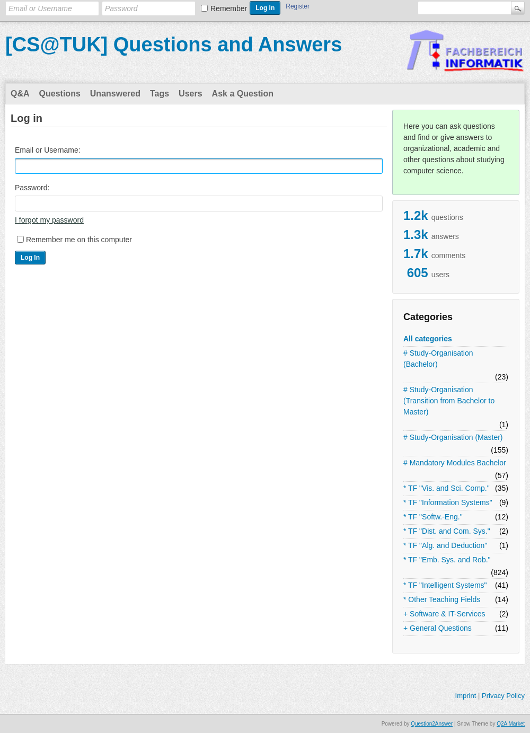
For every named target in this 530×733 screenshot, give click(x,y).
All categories (427, 338)
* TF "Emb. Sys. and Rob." (447, 559)
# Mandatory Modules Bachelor (454, 462)
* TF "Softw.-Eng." (433, 517)
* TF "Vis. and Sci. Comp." (446, 488)
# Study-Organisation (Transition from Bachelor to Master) (448, 400)
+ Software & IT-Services (444, 614)
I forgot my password (49, 220)
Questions (60, 93)
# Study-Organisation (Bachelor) (438, 358)
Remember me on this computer (79, 239)
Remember (228, 8)
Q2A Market (511, 724)
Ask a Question (242, 93)
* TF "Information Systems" (447, 502)
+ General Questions (437, 628)
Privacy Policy (503, 696)
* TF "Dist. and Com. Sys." (446, 531)
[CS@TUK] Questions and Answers (173, 44)
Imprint (465, 696)
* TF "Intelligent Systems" (445, 585)
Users (190, 93)
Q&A (20, 93)
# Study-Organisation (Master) (453, 437)
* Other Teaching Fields (441, 599)
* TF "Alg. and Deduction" (445, 545)
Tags (159, 93)
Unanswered (115, 93)
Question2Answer (432, 724)
